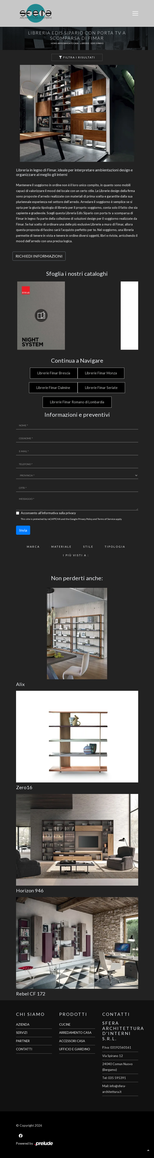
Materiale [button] (61, 546)
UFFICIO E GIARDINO (74, 1049)
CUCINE (64, 1024)
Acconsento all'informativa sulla (48, 513)
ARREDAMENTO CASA (75, 1032)
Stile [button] (88, 546)
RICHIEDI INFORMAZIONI (39, 256)
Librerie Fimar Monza (101, 373)
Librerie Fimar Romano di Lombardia (77, 402)
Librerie (84, 43)
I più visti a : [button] (76, 555)
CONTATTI (24, 1049)
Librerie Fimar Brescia (53, 373)
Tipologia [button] (115, 546)
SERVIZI (21, 1032)
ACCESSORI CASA (72, 1041)
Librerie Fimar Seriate (101, 388)
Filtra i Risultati (77, 57)
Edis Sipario (97, 43)
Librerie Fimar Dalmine (53, 388)
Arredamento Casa (68, 43)
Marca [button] (33, 546)
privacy (71, 513)
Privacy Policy (85, 518)
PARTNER (23, 1041)
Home (54, 43)
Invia (23, 530)
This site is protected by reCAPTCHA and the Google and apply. (71, 518)
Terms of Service (106, 518)
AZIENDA (22, 1024)
